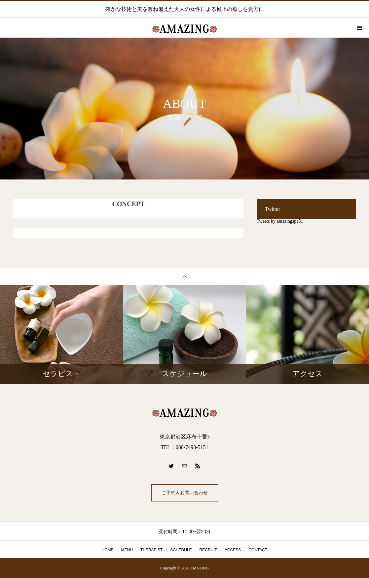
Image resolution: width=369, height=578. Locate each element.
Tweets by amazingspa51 (280, 221)
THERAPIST (151, 550)
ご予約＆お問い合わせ (185, 492)
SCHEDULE (181, 550)
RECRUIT (208, 550)
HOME (108, 550)
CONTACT (257, 550)
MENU (127, 550)
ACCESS (233, 550)
